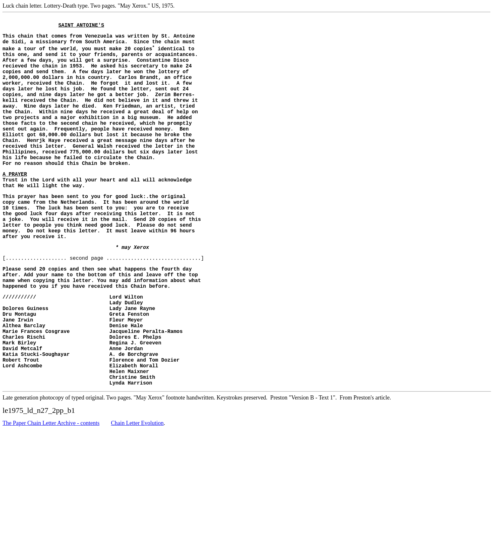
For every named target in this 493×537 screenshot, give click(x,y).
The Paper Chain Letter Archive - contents (51, 494)
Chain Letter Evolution (137, 494)
